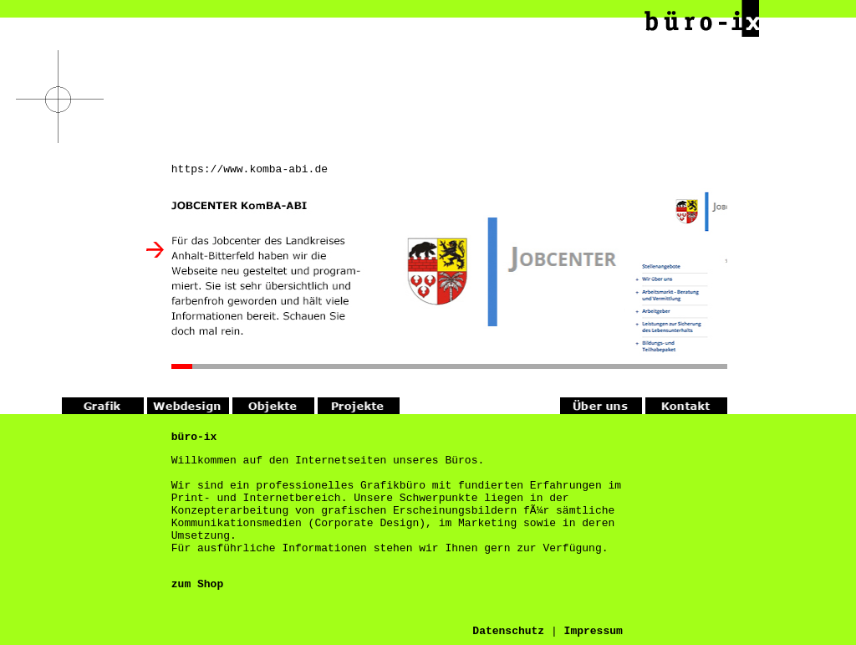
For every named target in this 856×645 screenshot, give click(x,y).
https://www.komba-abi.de (249, 170)
